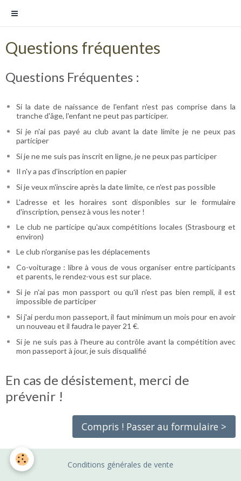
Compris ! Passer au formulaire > (154, 426)
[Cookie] (22, 459)
